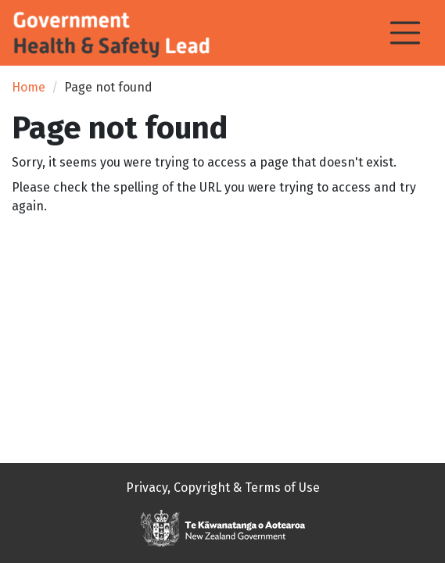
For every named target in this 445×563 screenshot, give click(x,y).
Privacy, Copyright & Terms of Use (223, 487)
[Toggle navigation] (405, 33)
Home (28, 87)
